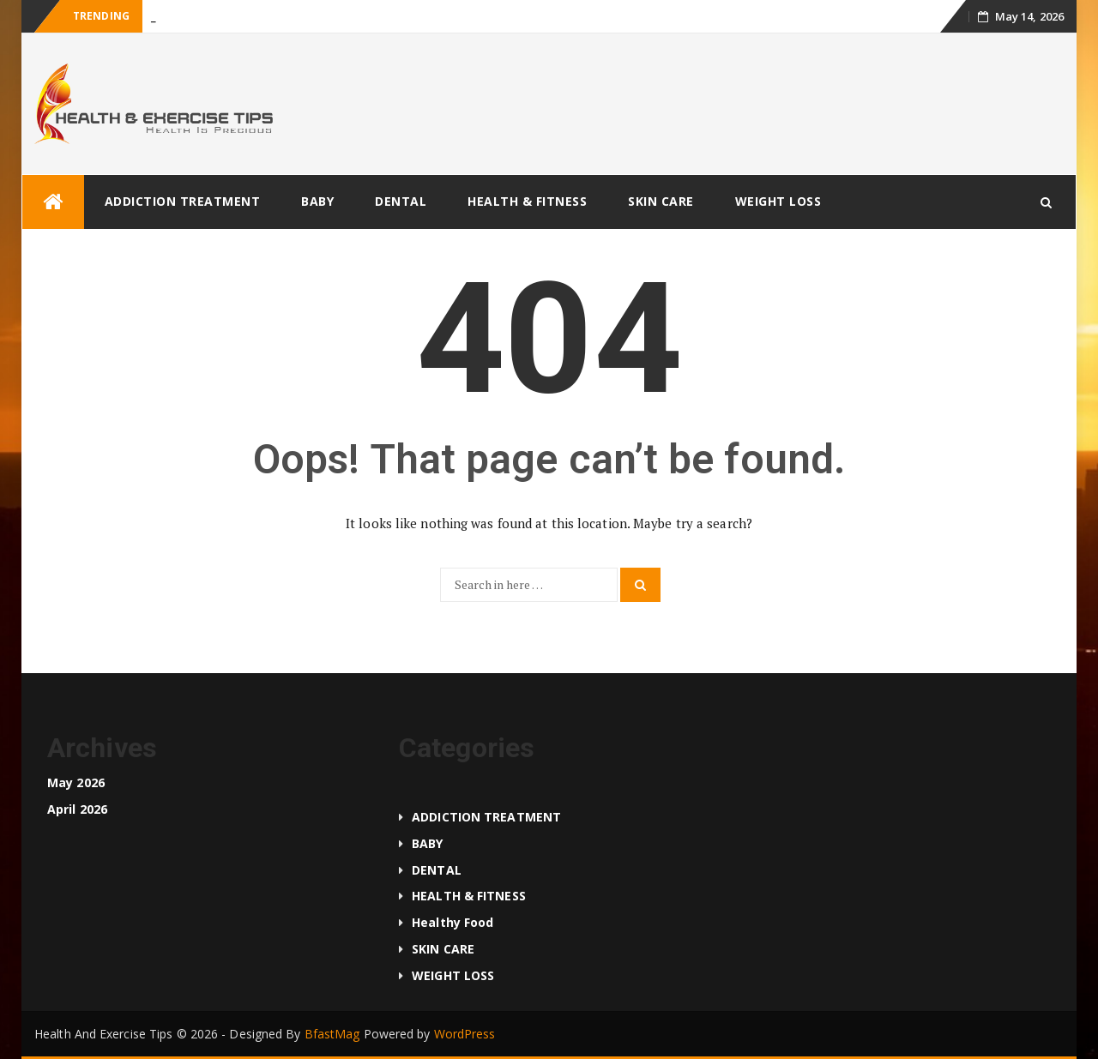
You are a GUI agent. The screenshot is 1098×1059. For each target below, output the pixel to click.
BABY (317, 201)
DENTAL (400, 201)
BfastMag (332, 1034)
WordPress (465, 1034)
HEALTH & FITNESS (527, 201)
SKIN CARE (661, 201)
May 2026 (76, 782)
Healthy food (452, 922)
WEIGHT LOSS (778, 201)
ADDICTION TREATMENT (183, 201)
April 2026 (77, 809)
